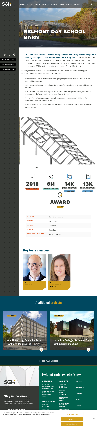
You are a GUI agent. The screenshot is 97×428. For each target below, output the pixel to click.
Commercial (62, 384)
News (62, 4)
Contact (77, 4)
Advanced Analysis (47, 389)
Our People (45, 407)
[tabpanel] (58, 140)
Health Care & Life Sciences (64, 398)
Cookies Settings (72, 414)
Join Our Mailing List (16, 409)
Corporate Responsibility (46, 409)
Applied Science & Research (47, 395)
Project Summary (8, 69)
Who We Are (35, 4)
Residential (62, 407)
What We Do (24, 4)
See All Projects (48, 361)
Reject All (72, 419)
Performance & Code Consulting (48, 392)
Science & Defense (64, 409)
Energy (61, 392)
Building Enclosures (48, 386)
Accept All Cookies (72, 424)
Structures (45, 384)
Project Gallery (8, 64)
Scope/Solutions (8, 59)
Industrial (62, 401)
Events (69, 4)
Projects (80, 381)
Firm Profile (45, 404)
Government (62, 395)
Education (62, 390)
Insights (45, 4)
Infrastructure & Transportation (64, 403)
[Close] (94, 419)
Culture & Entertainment (63, 387)
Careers (54, 4)
